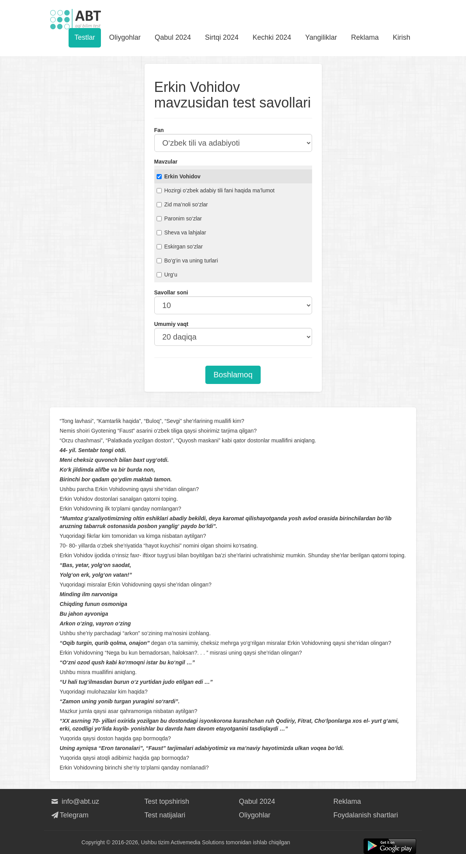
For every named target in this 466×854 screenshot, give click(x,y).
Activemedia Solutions (197, 842)
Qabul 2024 (173, 37)
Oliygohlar (125, 37)
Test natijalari (165, 815)
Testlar (84, 37)
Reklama (365, 37)
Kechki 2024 (271, 37)
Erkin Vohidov (179, 176)
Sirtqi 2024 (221, 37)
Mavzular (166, 161)
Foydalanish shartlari (366, 815)
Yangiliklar (321, 37)
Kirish (401, 37)
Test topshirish (167, 801)
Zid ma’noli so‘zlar (182, 204)
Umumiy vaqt (171, 324)
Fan (159, 130)
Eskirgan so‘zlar (180, 246)
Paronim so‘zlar (179, 218)
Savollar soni (171, 292)
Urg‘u (167, 274)
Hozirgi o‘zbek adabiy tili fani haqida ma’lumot (216, 190)
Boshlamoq (233, 374)
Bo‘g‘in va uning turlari (187, 260)
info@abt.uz (74, 801)
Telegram (69, 815)
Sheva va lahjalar (181, 232)
